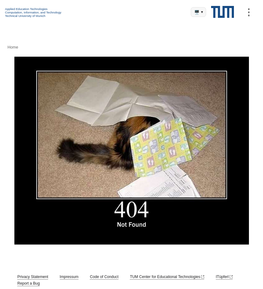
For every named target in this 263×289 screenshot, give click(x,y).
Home (13, 47)
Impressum (69, 277)
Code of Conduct (104, 277)
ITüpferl (222, 277)
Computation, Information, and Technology (33, 12)
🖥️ (198, 12)
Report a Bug (28, 283)
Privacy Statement (32, 277)
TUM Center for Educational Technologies (165, 277)
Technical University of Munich (25, 16)
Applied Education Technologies (26, 9)
